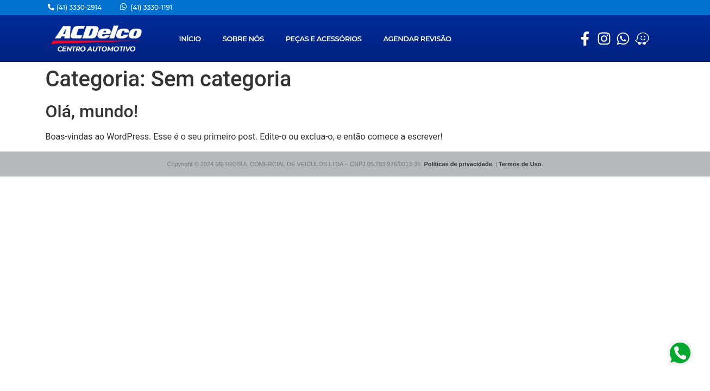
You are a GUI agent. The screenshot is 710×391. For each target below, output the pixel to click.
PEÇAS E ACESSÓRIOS (324, 38)
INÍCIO (189, 38)
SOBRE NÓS (243, 38)
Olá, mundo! (92, 111)
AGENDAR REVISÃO (417, 38)
